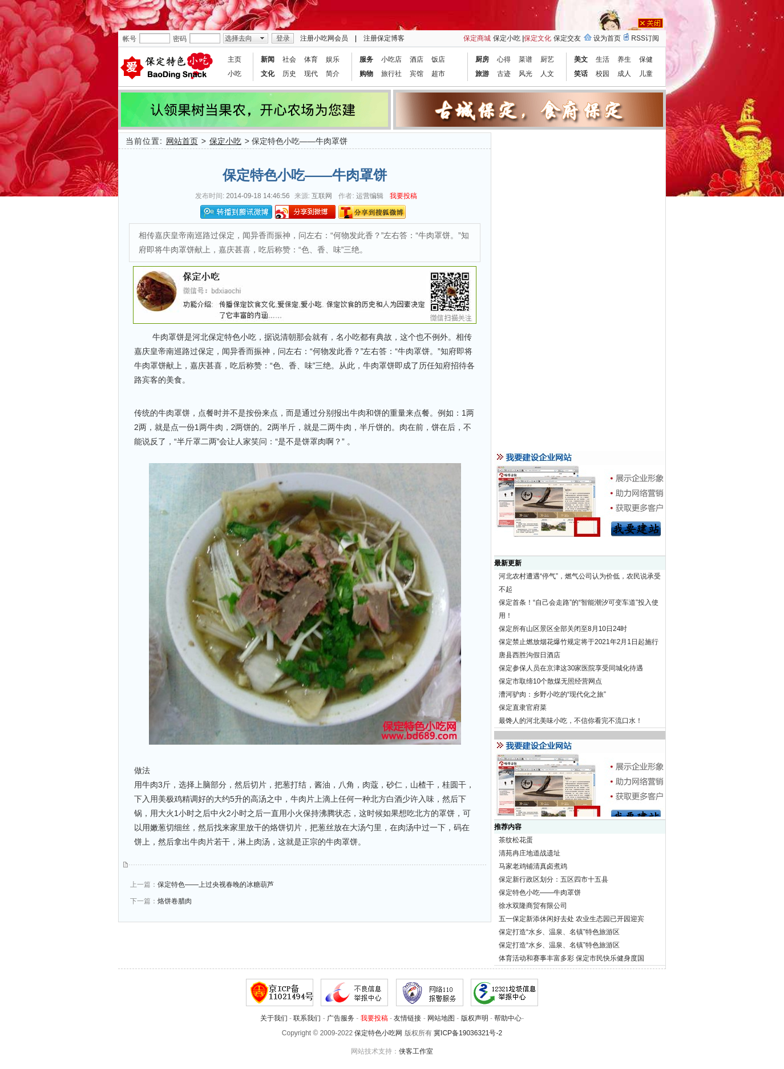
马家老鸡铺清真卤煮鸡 (533, 866)
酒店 (416, 59)
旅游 (482, 74)
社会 (289, 59)
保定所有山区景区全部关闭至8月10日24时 (563, 629)
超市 (438, 74)
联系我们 (307, 1018)
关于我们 (274, 1018)
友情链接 (407, 1018)
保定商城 (477, 38)
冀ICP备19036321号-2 (468, 1033)
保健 (646, 59)
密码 (180, 39)
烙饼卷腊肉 (174, 901)
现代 (311, 74)
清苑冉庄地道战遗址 (529, 853)
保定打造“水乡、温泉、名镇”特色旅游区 (559, 932)
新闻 (267, 59)
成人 (624, 74)
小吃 (234, 74)
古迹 (504, 74)
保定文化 (537, 38)
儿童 (646, 74)
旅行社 (391, 74)
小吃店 (391, 59)
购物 (366, 74)
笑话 (581, 74)
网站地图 (441, 1018)
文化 (267, 74)
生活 (602, 59)
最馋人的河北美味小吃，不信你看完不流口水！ (570, 721)
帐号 (129, 39)
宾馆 (416, 74)
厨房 (482, 59)
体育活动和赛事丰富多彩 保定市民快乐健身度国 (571, 958)
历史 (289, 74)
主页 (234, 59)
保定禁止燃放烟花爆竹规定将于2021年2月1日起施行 (578, 642)
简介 (333, 74)
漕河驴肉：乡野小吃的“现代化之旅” (552, 694)
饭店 (438, 59)
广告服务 (340, 1018)
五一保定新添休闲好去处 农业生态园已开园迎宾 (571, 919)
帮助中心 (508, 1018)
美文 (581, 59)
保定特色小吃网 (378, 1033)
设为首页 (607, 38)
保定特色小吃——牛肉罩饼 (540, 893)
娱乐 (333, 59)
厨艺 (547, 59)
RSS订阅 (645, 38)
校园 (602, 74)
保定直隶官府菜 (523, 708)
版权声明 (474, 1018)
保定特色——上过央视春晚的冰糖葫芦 (215, 885)
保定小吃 (506, 38)
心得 (504, 59)
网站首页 (182, 141)
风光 (525, 74)
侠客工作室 (416, 1051)
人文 (547, 74)
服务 (366, 59)
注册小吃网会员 (324, 38)
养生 (624, 59)
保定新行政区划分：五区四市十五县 (553, 879)
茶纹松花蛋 (516, 840)
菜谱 (525, 59)
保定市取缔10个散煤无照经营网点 (550, 681)
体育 (311, 59)
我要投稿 (403, 196)
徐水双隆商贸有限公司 (533, 906)
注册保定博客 (384, 38)
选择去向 (238, 38)
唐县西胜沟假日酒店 (529, 655)
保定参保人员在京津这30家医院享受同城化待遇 (571, 668)
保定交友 (567, 38)
